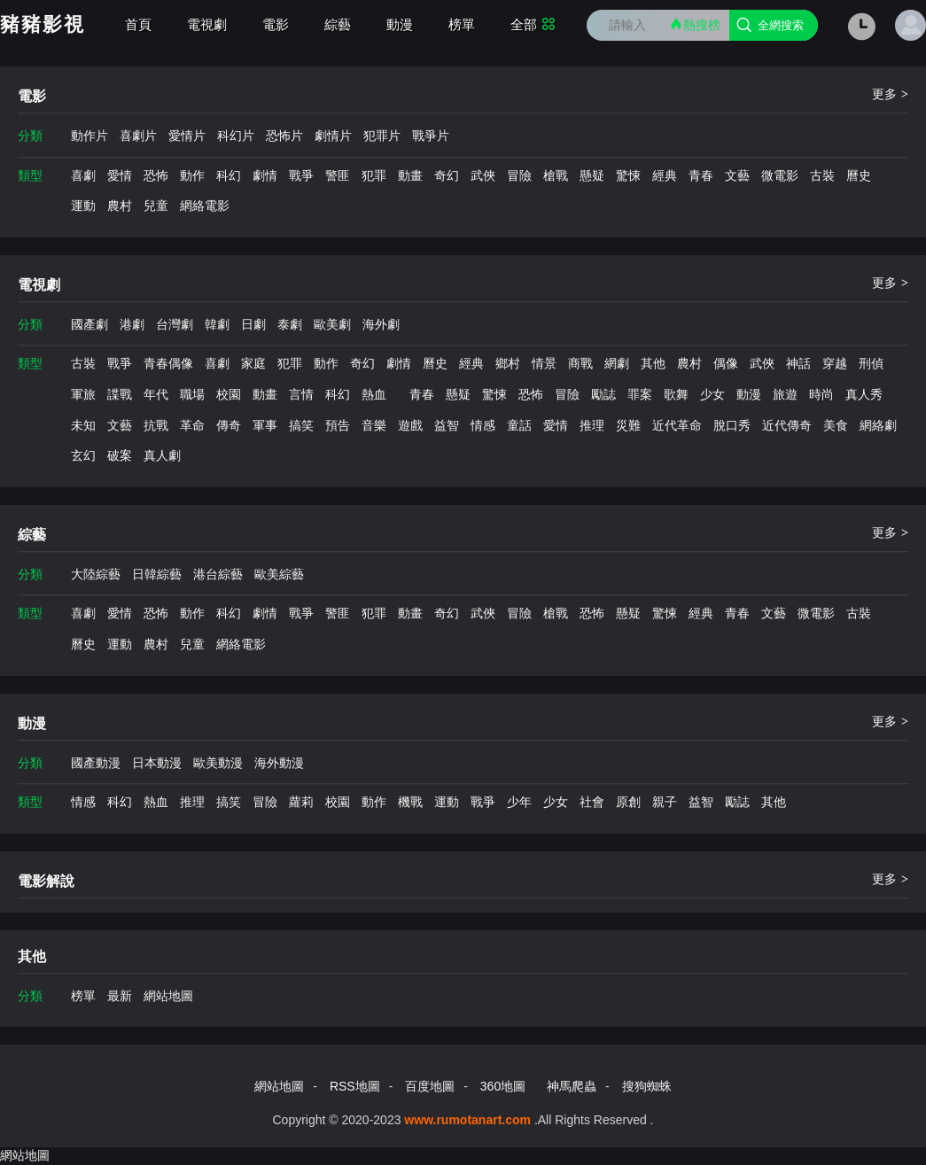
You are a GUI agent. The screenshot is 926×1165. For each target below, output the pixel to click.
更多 (890, 94)
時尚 (821, 394)
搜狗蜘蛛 (647, 1086)
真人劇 (162, 455)
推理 (592, 425)
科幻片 (235, 135)
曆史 (858, 175)
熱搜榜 (694, 24)
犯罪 (374, 175)
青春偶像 (168, 363)
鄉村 (507, 363)
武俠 (483, 175)
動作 (192, 175)
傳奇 (228, 425)
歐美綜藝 (279, 574)
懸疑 (592, 175)
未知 (83, 425)
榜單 (461, 24)
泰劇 (289, 324)
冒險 (519, 175)
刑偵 (871, 363)
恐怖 (156, 175)
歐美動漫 (218, 763)
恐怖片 (284, 135)
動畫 (410, 175)
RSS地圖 (355, 1086)
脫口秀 (732, 425)
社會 (592, 802)
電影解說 (46, 881)
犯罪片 (382, 135)
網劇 (616, 363)
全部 (533, 24)
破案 (119, 455)
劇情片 (333, 135)
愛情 (119, 175)
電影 (275, 24)
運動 (83, 205)
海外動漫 (279, 763)
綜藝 (337, 24)
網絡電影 (205, 205)
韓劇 (217, 324)
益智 (446, 425)
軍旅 (83, 394)
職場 (192, 394)
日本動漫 (157, 763)
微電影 (779, 175)
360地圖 (502, 1086)
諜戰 (119, 394)
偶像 (725, 363)
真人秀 (864, 394)
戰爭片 (430, 135)
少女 (712, 394)
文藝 (737, 175)
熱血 (374, 394)
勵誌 (603, 394)
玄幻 (83, 455)
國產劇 (89, 324)
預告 (337, 425)
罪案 (639, 394)
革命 (192, 425)
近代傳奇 (787, 425)
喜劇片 (138, 135)
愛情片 (187, 135)
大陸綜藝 (96, 574)
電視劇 (207, 24)
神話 (798, 363)
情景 (544, 363)
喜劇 (83, 175)
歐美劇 (332, 324)
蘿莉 (301, 802)
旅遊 (785, 394)
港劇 (132, 324)
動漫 (399, 24)
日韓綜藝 (157, 574)
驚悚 (628, 175)
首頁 (138, 24)
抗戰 (156, 425)
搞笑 (301, 425)
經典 (664, 175)
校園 (228, 394)
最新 (119, 996)
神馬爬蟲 (571, 1086)
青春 (701, 175)
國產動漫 (96, 763)
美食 (835, 425)
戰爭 (301, 175)
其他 (653, 363)
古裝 (822, 175)
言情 (301, 394)
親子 (664, 802)
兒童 (156, 205)
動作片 (89, 135)
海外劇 (381, 324)
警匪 (337, 175)
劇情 (265, 175)
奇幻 (446, 175)
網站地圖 (168, 996)
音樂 (374, 425)
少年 (519, 802)
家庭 (253, 363)
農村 (119, 205)
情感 (483, 425)
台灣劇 (174, 324)
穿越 (834, 363)
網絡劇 (878, 425)
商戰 (580, 363)
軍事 (265, 425)
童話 (519, 425)
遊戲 (410, 425)
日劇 (253, 324)
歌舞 (676, 394)
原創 (628, 802)
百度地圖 (430, 1086)
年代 (156, 394)
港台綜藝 (218, 574)
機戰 (410, 802)
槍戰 (555, 175)
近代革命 (677, 425)
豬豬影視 (42, 24)
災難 (628, 425)
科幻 (228, 175)
